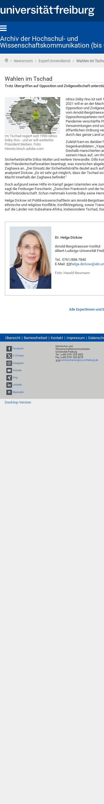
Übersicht (12, 338)
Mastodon (18, 392)
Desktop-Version (18, 402)
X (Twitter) (18, 356)
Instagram (18, 363)
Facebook (18, 348)
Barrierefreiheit (35, 338)
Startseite (6, 60)
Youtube (17, 370)
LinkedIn (17, 384)
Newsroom (23, 61)
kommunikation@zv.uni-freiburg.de (79, 360)
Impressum (76, 338)
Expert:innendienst (54, 61)
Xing (14, 377)
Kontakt (57, 338)
